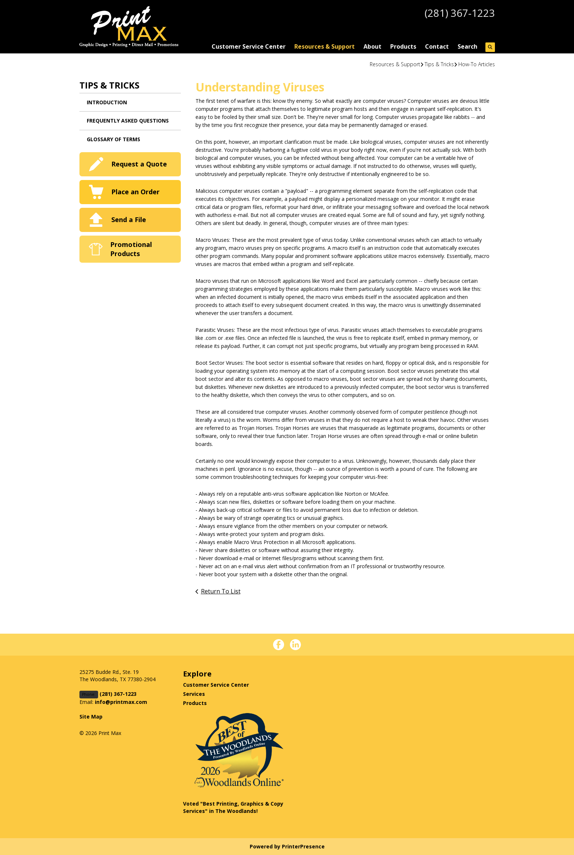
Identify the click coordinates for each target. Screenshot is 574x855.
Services (194, 693)
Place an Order (135, 191)
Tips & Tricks (439, 64)
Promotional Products (131, 249)
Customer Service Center (249, 46)
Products (403, 46)
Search (467, 46)
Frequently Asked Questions (128, 120)
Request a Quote (139, 164)
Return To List (221, 591)
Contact (437, 46)
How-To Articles (476, 64)
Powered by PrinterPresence (287, 846)
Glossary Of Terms (113, 139)
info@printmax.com (121, 701)
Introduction (107, 102)
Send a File (128, 219)
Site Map (90, 716)
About (372, 46)
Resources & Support (324, 46)
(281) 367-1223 (460, 13)
